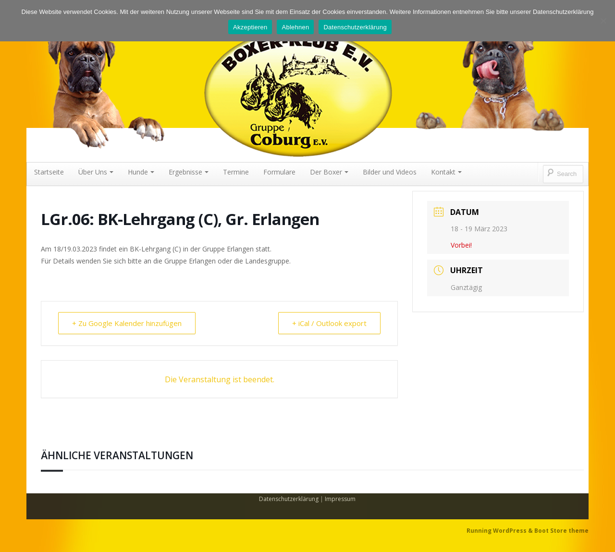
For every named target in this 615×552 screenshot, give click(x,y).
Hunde (141, 171)
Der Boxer (329, 171)
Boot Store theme (561, 531)
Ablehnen (295, 27)
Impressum (340, 499)
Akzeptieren (250, 27)
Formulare (279, 171)
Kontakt (446, 171)
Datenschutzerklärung (289, 499)
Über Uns (95, 171)
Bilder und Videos (390, 171)
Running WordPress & (500, 531)
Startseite (49, 171)
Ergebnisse (189, 171)
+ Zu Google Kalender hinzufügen (127, 323)
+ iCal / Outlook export (329, 323)
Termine (236, 171)
